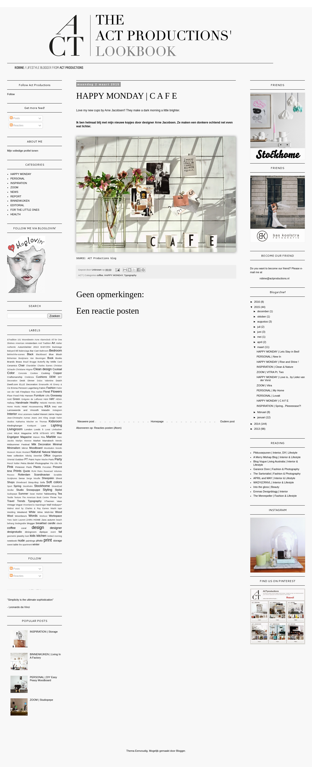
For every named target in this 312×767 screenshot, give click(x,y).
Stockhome (42, 486)
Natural (36, 452)
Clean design (42, 369)
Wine (40, 512)
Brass (19, 361)
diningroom (30, 532)
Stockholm (28, 486)
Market (36, 440)
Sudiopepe (12, 494)
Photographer (42, 463)
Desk (22, 380)
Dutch (59, 380)
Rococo (10, 475)
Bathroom (44, 351)
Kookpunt (31, 425)
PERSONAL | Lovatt (268, 395)
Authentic (11, 347)
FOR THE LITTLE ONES (24, 209)
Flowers (56, 391)
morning (58, 536)
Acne (37, 339)
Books (58, 358)
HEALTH (15, 214)
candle (51, 523)
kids (32, 535)
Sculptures (12, 478)
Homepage (157, 421)
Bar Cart (34, 350)
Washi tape (56, 508)
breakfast (41, 523)
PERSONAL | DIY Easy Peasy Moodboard (43, 679)
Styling (47, 489)
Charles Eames (44, 365)
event (53, 532)
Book (50, 358)
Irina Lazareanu (25, 414)
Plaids (29, 467)
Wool (10, 515)
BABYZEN (45, 347)
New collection (15, 455)
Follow (11, 94)
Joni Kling (43, 418)
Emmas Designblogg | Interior (270, 491)
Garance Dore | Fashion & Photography (276, 469)
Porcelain (47, 467)
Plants (37, 466)
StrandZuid (57, 486)
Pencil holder (13, 463)
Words (33, 515)
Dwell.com (12, 384)
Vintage (11, 504)
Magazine (26, 436)
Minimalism (13, 447)
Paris (51, 459)
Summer (23, 493)
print (48, 540)
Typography (130, 275)
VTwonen (49, 501)
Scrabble (58, 475)
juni (259, 331)
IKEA (47, 406)
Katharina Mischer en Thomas (31, 421)
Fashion (51, 387)
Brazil (25, 362)
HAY (52, 399)
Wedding (11, 512)
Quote (26, 471)
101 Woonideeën (26, 339)
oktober (262, 316)
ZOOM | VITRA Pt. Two (270, 372)
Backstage (57, 347)
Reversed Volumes (53, 471)
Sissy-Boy (33, 482)
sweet (10, 544)
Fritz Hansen (26, 395)
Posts (15, 118)
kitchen (41, 535)
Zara (43, 519)
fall (60, 531)
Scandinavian (42, 474)
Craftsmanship (14, 377)
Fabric (42, 388)
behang (10, 523)
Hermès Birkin (55, 403)
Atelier (59, 343)
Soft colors (54, 482)
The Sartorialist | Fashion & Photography (277, 473)
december (263, 311)
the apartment (25, 544)
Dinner (31, 380)
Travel (10, 501)
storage (57, 540)
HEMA (59, 399)
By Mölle (51, 361)
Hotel (24, 406)
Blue (51, 354)
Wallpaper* (57, 505)
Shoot (59, 478)
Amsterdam (31, 343)
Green (16, 399)
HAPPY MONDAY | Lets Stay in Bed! (278, 351)
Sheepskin (48, 478)
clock (59, 523)
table (15, 544)
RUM (33, 471)
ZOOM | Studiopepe (41, 699)
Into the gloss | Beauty (266, 487)
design (38, 527)
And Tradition (44, 343)
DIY (60, 377)
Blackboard (41, 354)
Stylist (58, 489)
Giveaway (56, 395)
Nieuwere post (85, 421)
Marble (51, 437)
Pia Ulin (54, 463)
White (32, 512)
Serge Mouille (33, 478)
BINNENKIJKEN (20, 200)
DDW (52, 376)
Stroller (10, 490)
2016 (257, 301)
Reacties (17, 125)
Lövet (9, 433)
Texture (17, 497)
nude (21, 540)
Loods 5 (38, 429)
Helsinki (43, 403)
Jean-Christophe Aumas (18, 418)
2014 (257, 423)
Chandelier (31, 365)
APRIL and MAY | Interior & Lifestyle (274, 478)
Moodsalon (49, 448)
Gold (9, 399)
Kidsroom (55, 421)
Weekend (22, 512)
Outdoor (19, 459)
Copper (57, 373)
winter (35, 544)
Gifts (47, 395)
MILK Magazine (22, 433)
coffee (100, 275)
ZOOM (14, 187)
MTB (35, 433)
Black (30, 354)
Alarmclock (45, 339)
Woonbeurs (21, 516)
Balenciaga (24, 351)
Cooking (45, 373)
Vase (59, 501)
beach (59, 520)
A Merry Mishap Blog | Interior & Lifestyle (277, 457)
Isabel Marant (40, 414)
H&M (46, 399)
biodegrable (20, 523)
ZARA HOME (33, 519)
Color (11, 373)
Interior (12, 414)
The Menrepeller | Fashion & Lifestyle (275, 495)
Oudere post (227, 421)
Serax (22, 478)
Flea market (36, 392)
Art (53, 343)
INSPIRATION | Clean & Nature (275, 366)
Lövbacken (57, 429)
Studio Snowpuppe (28, 489)
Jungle (52, 418)
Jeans (34, 418)
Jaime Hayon (55, 414)
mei (259, 336)
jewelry (21, 536)
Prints (17, 471)
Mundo (58, 448)
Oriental (11, 459)
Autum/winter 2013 (28, 347)
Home (10, 406)
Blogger (180, 750)
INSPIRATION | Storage (44, 631)
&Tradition (12, 339)
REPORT (15, 196)
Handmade (21, 402)
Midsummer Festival (18, 444)
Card (59, 362)
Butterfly (41, 362)
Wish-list (49, 512)
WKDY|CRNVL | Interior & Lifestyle (273, 482)
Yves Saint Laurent (16, 520)
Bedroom (55, 350)
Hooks (17, 406)
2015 (257, 307)
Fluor (10, 395)
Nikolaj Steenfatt (33, 456)
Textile (10, 497)
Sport (9, 486)
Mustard (26, 452)
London (28, 429)
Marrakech (48, 440)
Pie (60, 463)
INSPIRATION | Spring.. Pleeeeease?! (279, 405)
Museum (11, 452)
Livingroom (15, 429)
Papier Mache (41, 459)
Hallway (11, 403)
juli (259, 326)
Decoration (12, 380)
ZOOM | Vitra (264, 385)
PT (26, 459)
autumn (51, 519)
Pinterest (20, 467)
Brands (11, 361)
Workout (43, 516)
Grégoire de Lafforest (31, 399)
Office (47, 455)
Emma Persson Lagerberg (25, 388)
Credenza (29, 377)
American (19, 343)
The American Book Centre (35, 497)
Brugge (33, 362)
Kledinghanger (14, 425)
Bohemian (12, 358)
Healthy (34, 402)
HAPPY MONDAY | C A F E (272, 400)
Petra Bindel (27, 463)
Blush (59, 354)
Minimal (57, 444)
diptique (44, 532)
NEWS (14, 191)
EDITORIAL (17, 205)
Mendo (58, 441)
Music (18, 452)
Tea (60, 493)
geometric (11, 536)
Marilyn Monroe (23, 441)
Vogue (19, 504)
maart (261, 347)
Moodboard (36, 447)
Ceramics (12, 365)
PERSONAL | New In (269, 356)
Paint (31, 459)
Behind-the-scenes (16, 354)
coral (23, 528)
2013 (257, 428)
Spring (17, 486)
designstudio (14, 531)
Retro (40, 471)
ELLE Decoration (28, 384)
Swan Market (36, 494)
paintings (30, 540)
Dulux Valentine (45, 380)
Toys (60, 497)
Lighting (56, 425)
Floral (46, 391)
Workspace (55, 515)
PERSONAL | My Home (270, 390)
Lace (43, 425)
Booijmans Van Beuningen (31, 358)
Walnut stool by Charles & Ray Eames (28, 508)
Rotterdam (24, 474)
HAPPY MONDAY (113, 275)
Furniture (39, 395)
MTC (52, 433)
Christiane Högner (24, 369)
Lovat (47, 429)
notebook (12, 540)
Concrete (22, 373)
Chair (21, 365)
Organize (57, 455)
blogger (31, 523)
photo (39, 540)
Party (58, 459)
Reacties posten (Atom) (107, 427)
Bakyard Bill (12, 351)
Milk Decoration (41, 444)
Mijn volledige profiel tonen (22, 150)
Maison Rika (39, 437)
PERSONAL (17, 178)
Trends (21, 501)
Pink (10, 467)
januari (261, 417)
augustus (263, 321)
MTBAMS (44, 433)
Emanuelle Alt (45, 384)
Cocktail (57, 369)
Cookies (34, 373)
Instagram (57, 410)
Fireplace (25, 391)
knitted (50, 536)
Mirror (25, 448)
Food (16, 395)
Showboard (21, 482)
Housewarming (36, 406)
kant (27, 536)
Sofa (42, 482)
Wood (58, 512)
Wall (49, 504)
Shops (11, 482)
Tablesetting (50, 493)
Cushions (41, 376)
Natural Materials (52, 451)
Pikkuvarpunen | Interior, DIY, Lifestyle (275, 452)
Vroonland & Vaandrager (34, 505)
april (260, 342)
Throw (53, 497)
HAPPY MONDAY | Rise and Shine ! (278, 361)
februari (262, 412)
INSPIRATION (18, 183)
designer (56, 528)
